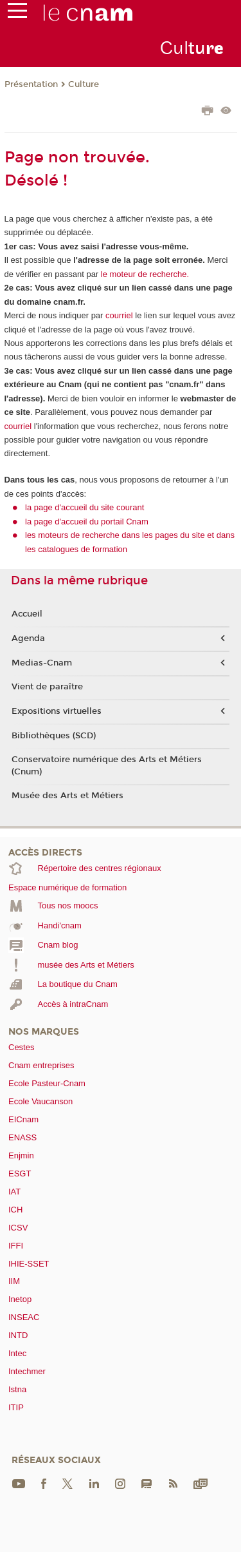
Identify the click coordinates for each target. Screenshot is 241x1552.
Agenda (28, 638)
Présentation (31, 84)
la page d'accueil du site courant (84, 507)
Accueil (27, 614)
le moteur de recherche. (143, 274)
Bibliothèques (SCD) (54, 736)
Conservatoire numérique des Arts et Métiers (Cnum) (107, 765)
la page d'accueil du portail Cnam (86, 521)
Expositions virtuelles (57, 711)
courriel (119, 315)
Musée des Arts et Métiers (67, 795)
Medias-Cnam (42, 663)
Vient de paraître (47, 687)
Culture (83, 84)
